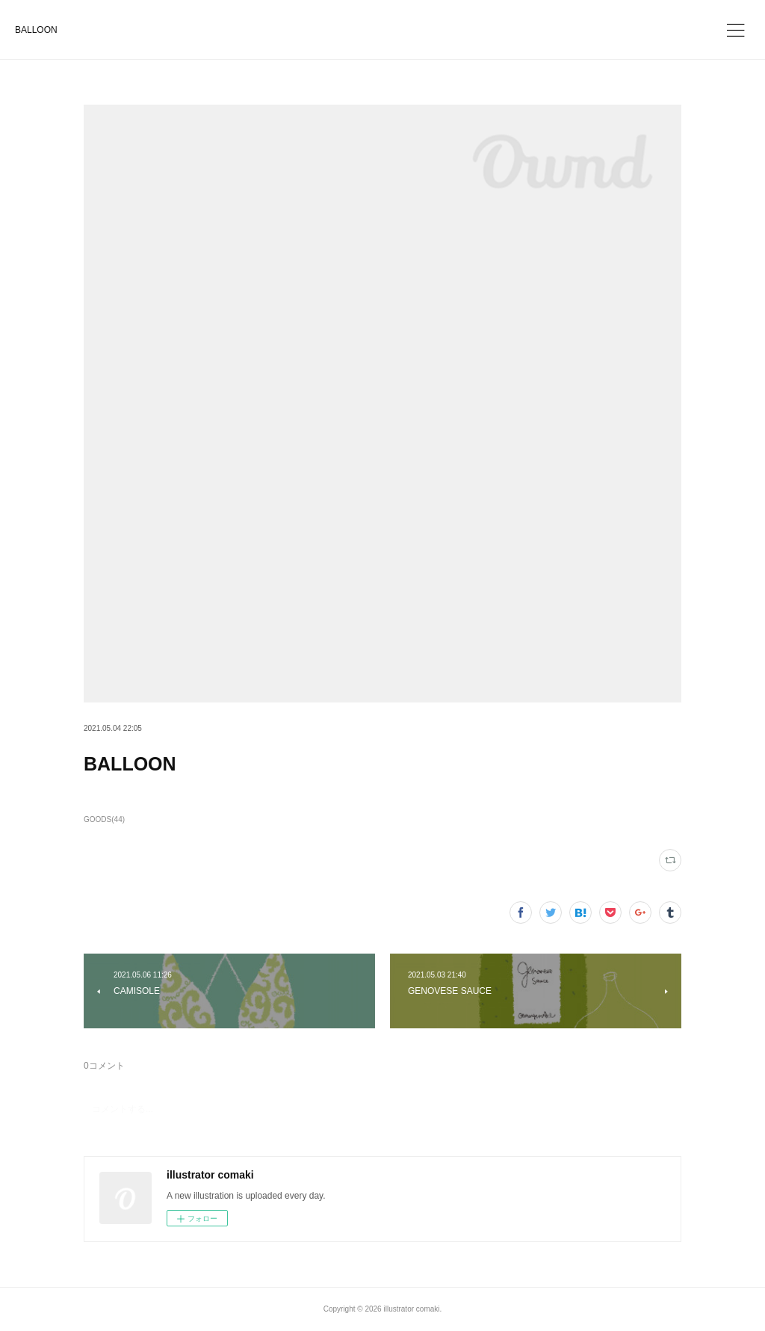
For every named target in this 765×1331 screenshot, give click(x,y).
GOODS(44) (104, 819)
